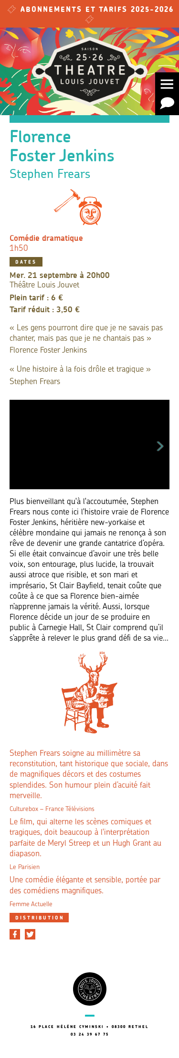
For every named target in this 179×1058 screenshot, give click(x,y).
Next (160, 444)
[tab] (39, 917)
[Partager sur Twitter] (30, 934)
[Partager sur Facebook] (15, 934)
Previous (19, 444)
